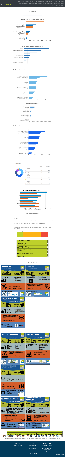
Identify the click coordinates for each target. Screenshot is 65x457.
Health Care (61, 5)
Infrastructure (25, 3)
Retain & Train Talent (18, 445)
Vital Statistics (28, 1)
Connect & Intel (47, 443)
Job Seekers (18, 443)
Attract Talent (32, 446)
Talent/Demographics (40, 1)
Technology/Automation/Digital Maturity (56, 1)
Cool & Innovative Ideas (47, 446)
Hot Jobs (46, 1)
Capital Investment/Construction (49, 3)
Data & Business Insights (47, 445)
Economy (33, 1)
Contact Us (47, 451)
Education (21, 3)
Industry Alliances (32, 445)
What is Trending (21, 1)
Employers (32, 443)
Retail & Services (38, 3)
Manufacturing (32, 3)
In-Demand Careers (18, 446)
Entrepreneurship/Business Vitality (52, 5)
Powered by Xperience (60, 454)
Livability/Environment (59, 3)
